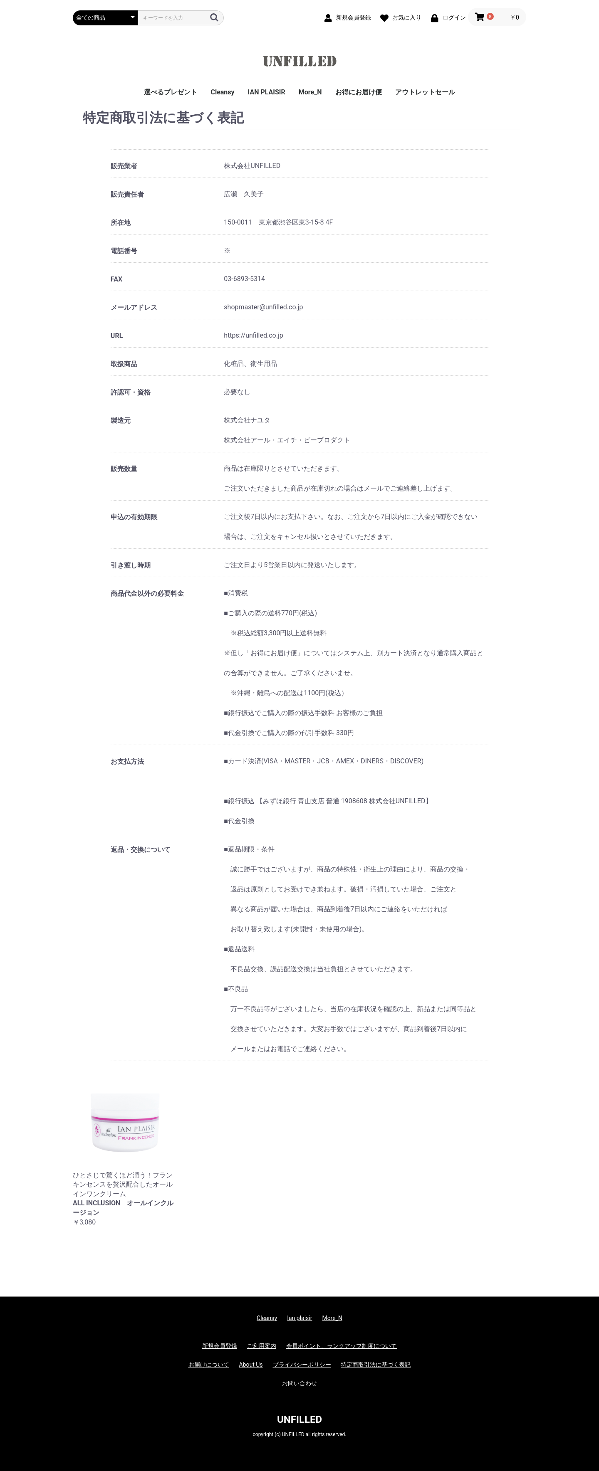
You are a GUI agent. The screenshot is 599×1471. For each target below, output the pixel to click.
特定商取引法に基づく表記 (376, 1364)
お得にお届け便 (358, 92)
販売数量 (124, 469)
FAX (116, 279)
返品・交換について (141, 850)
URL (117, 336)
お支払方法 (127, 761)
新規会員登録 (219, 1346)
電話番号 (124, 251)
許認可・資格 (131, 392)
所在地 (121, 223)
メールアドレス (134, 307)
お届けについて (208, 1364)
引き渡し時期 (131, 565)
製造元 (121, 421)
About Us (250, 1364)
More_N (310, 92)
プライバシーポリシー (302, 1364)
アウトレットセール (425, 92)
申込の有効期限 (134, 517)
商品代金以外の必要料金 (147, 593)
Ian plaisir (299, 1318)
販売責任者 (127, 194)
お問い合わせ (299, 1383)
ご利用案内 (261, 1346)
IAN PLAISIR (266, 92)
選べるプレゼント (170, 92)
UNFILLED (299, 1419)
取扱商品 (124, 364)
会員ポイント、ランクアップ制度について (341, 1346)
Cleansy (222, 92)
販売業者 (124, 166)
